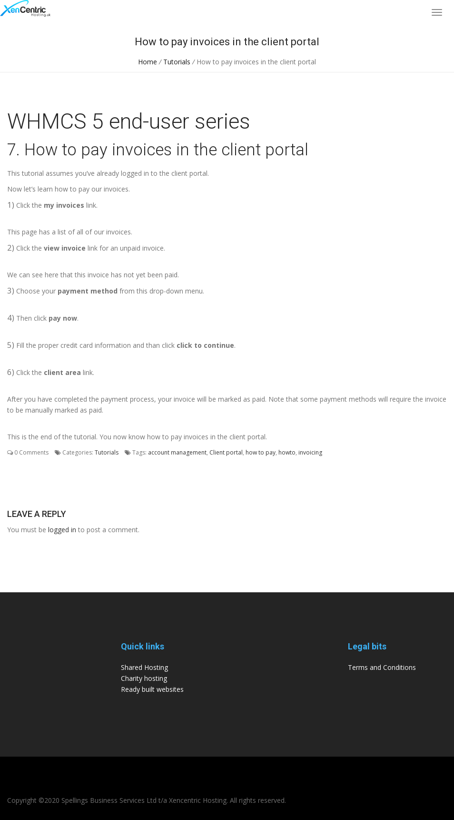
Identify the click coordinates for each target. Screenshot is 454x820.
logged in (62, 529)
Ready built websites (152, 689)
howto (287, 452)
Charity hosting (144, 678)
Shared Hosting (144, 667)
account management (177, 452)
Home (147, 61)
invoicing (310, 452)
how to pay (261, 452)
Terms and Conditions (382, 667)
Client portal (226, 452)
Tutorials (176, 61)
